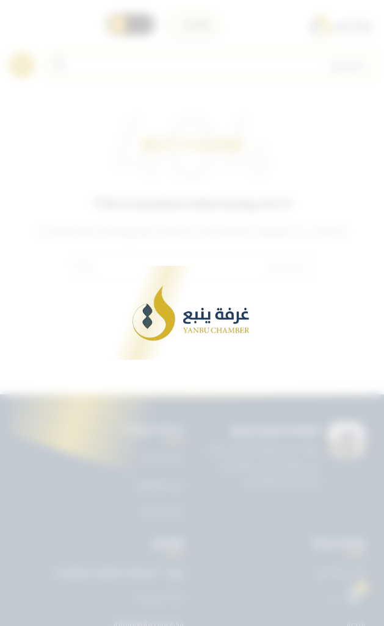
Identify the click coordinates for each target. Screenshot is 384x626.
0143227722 (159, 598)
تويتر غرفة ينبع (340, 572)
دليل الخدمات (161, 458)
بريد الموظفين (159, 485)
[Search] (211, 65)
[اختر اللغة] (192, 24)
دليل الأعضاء (162, 511)
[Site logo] (340, 24)
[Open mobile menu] (22, 65)
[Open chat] (354, 596)
